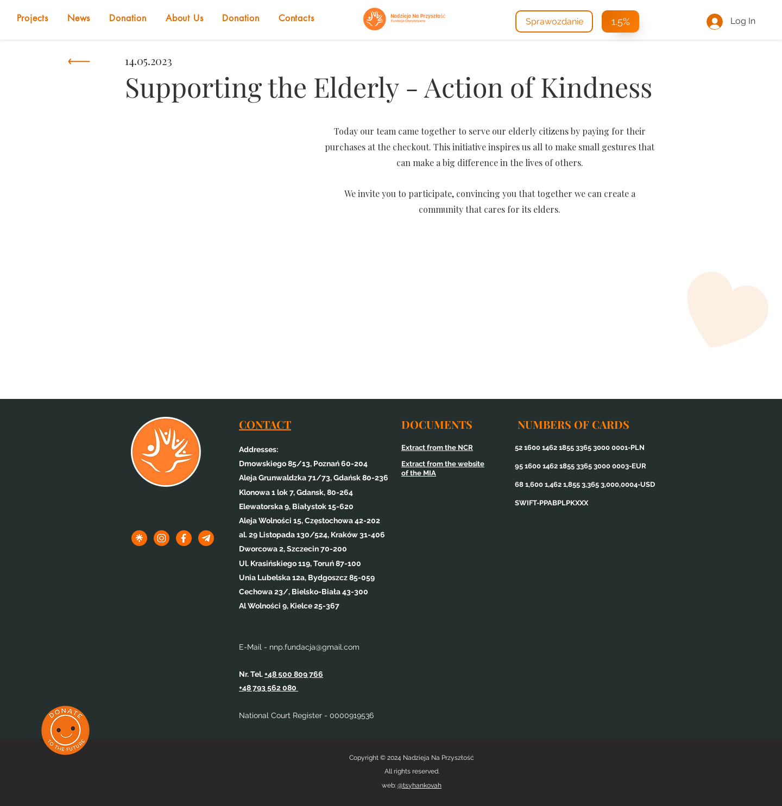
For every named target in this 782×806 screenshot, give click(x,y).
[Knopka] (78, 64)
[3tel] (206, 538)
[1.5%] (620, 21)
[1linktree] (139, 538)
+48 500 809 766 (293, 674)
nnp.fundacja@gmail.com (314, 647)
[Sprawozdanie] (554, 21)
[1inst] (161, 538)
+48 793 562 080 (268, 687)
